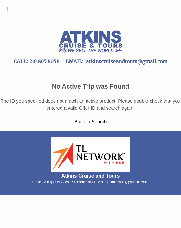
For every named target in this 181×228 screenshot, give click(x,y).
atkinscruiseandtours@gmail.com (118, 182)
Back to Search (90, 121)
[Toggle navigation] (7, 11)
